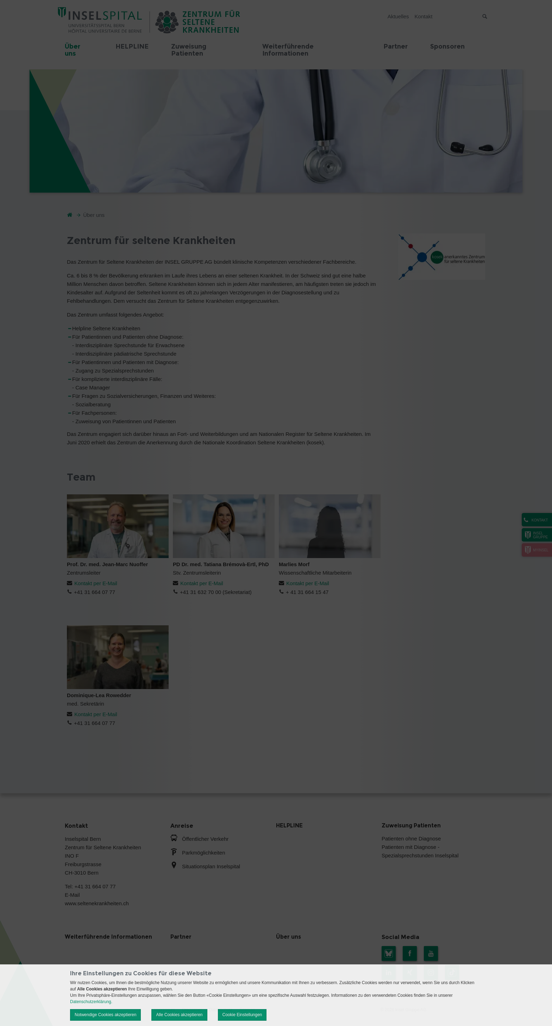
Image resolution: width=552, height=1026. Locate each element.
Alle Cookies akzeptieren (179, 1014)
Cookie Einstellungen (242, 1014)
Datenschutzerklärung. (91, 1001)
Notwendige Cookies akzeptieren (105, 1014)
